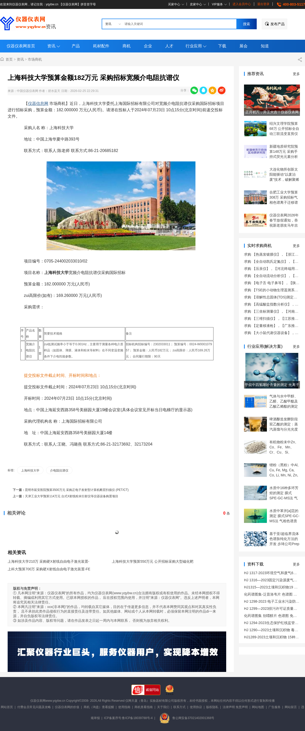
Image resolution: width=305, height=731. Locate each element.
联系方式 (179, 707)
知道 (265, 46)
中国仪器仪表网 (27, 91)
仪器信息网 (38, 103)
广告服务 (274, 707)
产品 (76, 46)
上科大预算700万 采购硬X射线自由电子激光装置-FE (49, 569)
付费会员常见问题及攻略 (34, 707)
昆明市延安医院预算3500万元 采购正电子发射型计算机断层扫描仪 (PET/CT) (77, 490)
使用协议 (196, 707)
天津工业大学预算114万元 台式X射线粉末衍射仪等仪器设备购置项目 (71, 496)
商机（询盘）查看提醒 (99, 707)
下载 (222, 46)
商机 (127, 46)
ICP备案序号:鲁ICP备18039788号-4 (128, 718)
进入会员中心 (242, 4)
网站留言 (291, 707)
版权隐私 (212, 707)
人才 (169, 46)
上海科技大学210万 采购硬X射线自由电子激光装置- (48, 561)
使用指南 (124, 707)
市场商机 (35, 59)
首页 (9, 59)
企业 (148, 46)
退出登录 (263, 4)
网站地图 (258, 707)
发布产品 (277, 24)
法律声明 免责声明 (235, 707)
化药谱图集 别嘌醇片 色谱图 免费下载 (274, 616)
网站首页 (7, 707)
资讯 (51, 26)
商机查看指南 (143, 707)
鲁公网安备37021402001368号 (186, 718)
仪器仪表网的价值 (67, 707)
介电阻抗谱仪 (59, 470)
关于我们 (163, 707)
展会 (243, 46)
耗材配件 (101, 46)
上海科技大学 (30, 470)
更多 (296, 74)
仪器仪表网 (37, 700)
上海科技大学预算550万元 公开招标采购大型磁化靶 (152, 561)
